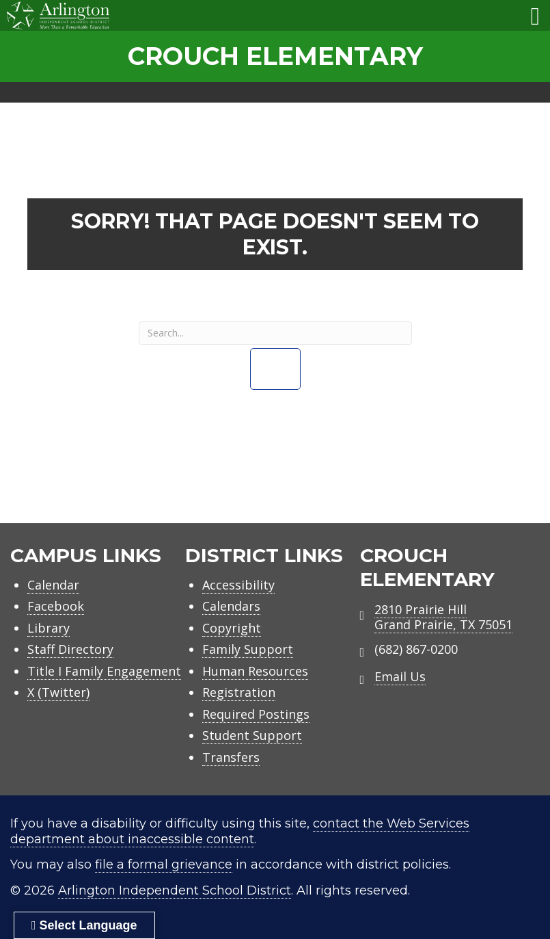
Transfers (231, 757)
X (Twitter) (58, 692)
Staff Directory (70, 649)
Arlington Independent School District (174, 890)
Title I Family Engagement (104, 671)
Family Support (247, 649)
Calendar (53, 585)
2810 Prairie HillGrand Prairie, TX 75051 (443, 617)
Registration (238, 692)
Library (48, 628)
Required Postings (256, 714)
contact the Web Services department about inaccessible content (239, 831)
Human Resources (255, 671)
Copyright (231, 628)
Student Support (252, 735)
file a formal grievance (163, 864)
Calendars (231, 606)
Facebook (55, 606)
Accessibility (238, 585)
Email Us (400, 676)
